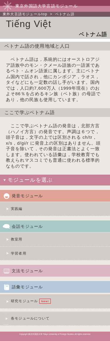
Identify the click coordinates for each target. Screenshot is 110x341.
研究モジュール (24, 301)
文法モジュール (27, 270)
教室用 (17, 239)
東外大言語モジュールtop (25, 14)
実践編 (17, 209)
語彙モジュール (27, 287)
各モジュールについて (30, 318)
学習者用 (18, 253)
